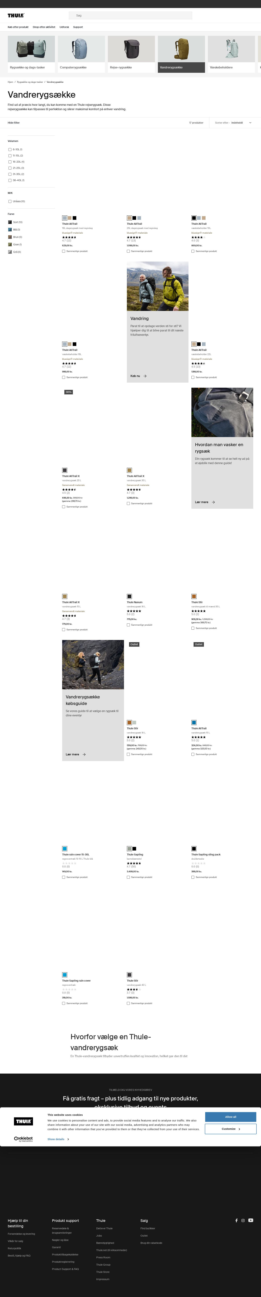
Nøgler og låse (60, 1240)
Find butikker (147, 1228)
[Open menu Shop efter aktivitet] (46, 27)
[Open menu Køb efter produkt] (20, 27)
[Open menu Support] (80, 27)
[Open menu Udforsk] (66, 27)
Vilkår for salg (15, 1241)
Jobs (99, 1235)
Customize (231, 1279)
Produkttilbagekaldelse (65, 1254)
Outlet (144, 1235)
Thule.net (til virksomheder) (111, 1250)
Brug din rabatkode (151, 1243)
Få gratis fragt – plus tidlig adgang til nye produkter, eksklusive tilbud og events (130, 1103)
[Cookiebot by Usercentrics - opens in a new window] (23, 1290)
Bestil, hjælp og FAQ (19, 1255)
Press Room (103, 1257)
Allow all (230, 1267)
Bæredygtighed (105, 1243)
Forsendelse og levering (21, 1233)
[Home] (38, 15)
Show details (55, 1289)
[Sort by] (241, 122)
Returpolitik (14, 1248)
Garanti (56, 1247)
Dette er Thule (104, 1228)
